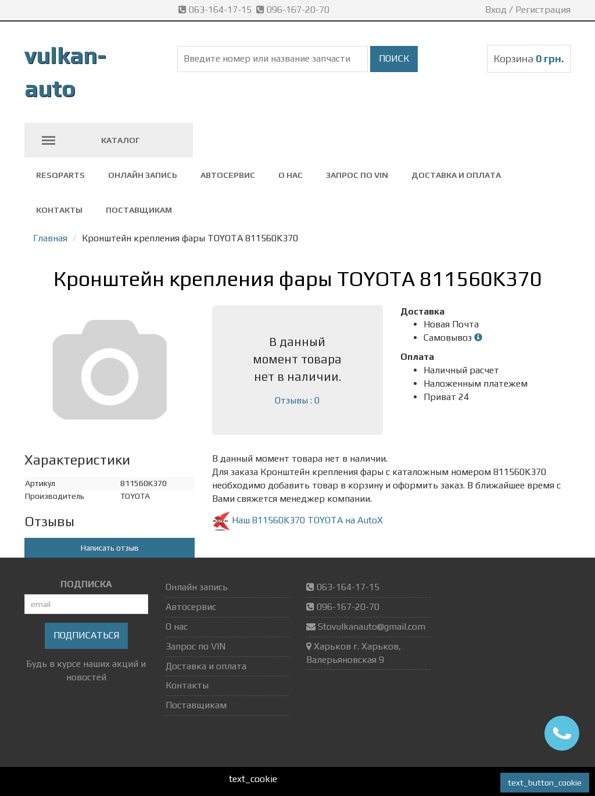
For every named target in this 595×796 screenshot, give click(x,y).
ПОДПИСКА (86, 584)
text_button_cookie (545, 782)
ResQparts (60, 175)
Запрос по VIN (357, 175)
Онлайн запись (142, 175)
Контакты (59, 210)
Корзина (528, 58)
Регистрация (543, 9)
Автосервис (227, 175)
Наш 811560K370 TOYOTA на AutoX (297, 520)
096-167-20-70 (294, 9)
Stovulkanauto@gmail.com (371, 626)
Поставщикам (139, 210)
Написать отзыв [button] (110, 547)
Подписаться (86, 635)
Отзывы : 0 (297, 400)
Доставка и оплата (456, 175)
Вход (496, 9)
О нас (290, 175)
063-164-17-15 (217, 9)
